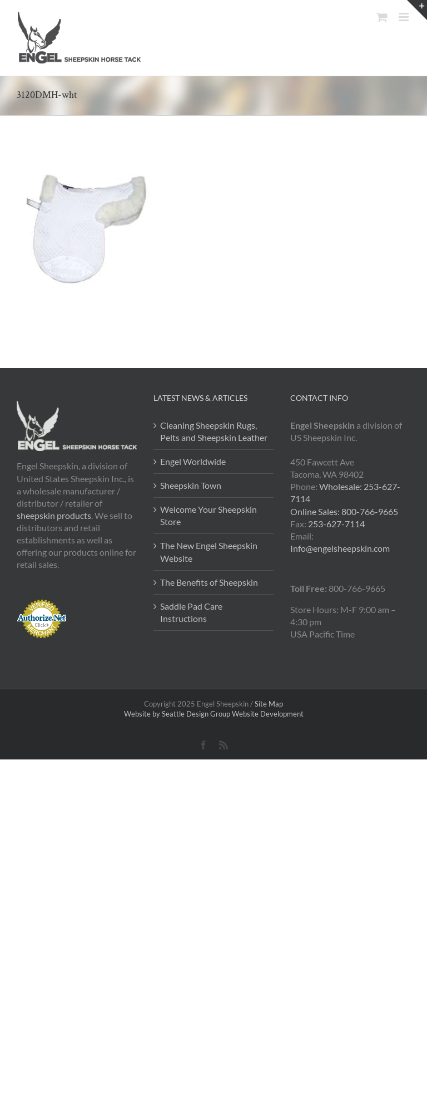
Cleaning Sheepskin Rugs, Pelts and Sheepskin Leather (213, 431)
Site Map (269, 703)
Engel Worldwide (193, 461)
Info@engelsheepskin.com (340, 548)
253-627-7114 (336, 523)
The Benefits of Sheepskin (209, 582)
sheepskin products (54, 515)
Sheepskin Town (190, 485)
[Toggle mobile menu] (404, 17)
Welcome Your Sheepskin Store (208, 515)
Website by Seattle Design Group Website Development (214, 713)
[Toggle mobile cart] (382, 17)
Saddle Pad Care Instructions (191, 612)
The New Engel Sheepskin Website (208, 551)
